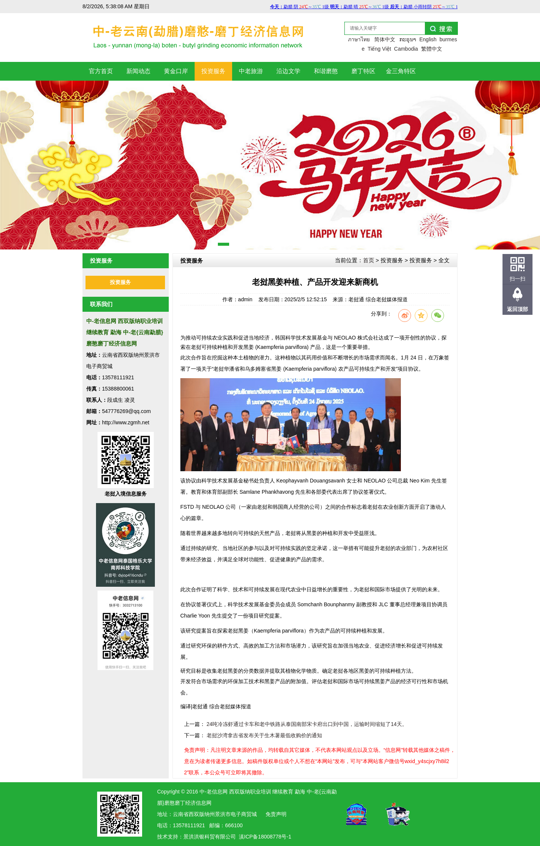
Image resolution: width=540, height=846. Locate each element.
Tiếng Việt (379, 49)
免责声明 (276, 814)
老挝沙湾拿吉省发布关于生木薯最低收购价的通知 (264, 735)
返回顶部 (517, 309)
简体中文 (384, 39)
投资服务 (120, 282)
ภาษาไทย (359, 39)
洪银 (199, 837)
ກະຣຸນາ (407, 39)
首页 (368, 260)
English (427, 39)
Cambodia (406, 49)
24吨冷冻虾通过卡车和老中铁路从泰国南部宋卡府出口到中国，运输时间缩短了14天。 (307, 724)
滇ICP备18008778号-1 (265, 837)
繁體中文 (431, 49)
